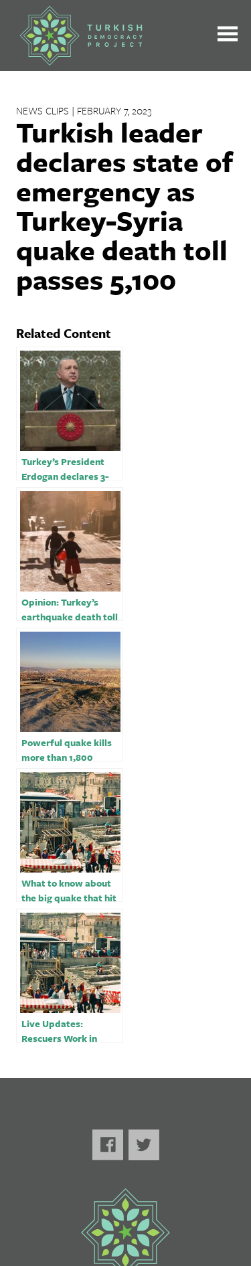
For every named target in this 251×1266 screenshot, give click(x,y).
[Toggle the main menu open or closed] (228, 36)
